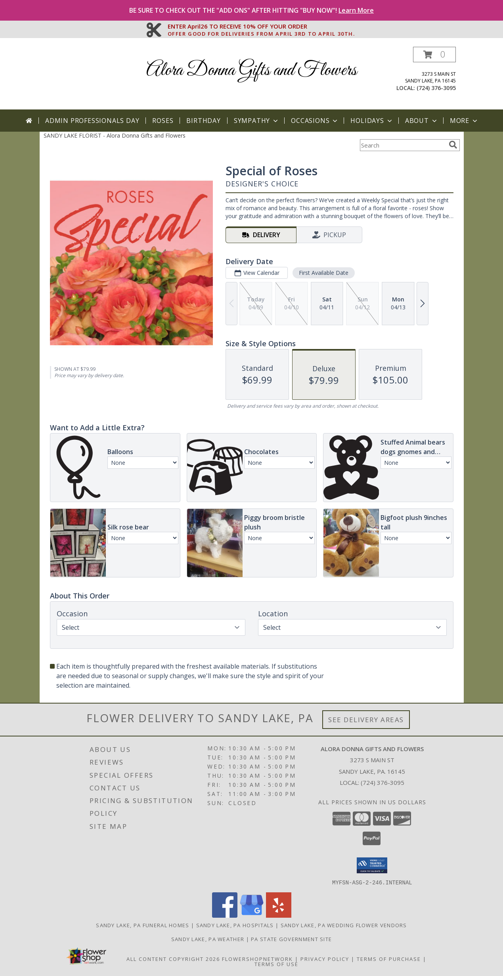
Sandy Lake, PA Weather (208, 938)
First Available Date (323, 272)
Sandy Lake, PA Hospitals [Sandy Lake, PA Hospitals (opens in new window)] (235, 924)
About (421, 120)
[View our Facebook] (224, 915)
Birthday (203, 120)
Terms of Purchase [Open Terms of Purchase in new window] (389, 958)
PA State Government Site (291, 938)
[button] (434, 54)
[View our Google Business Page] (251, 915)
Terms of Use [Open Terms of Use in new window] (276, 963)
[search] (453, 144)
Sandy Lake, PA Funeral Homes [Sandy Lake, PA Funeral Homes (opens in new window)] (142, 924)
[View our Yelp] (278, 915)
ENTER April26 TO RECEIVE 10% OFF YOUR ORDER (261, 26)
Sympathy (256, 120)
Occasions (315, 120)
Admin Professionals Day (92, 120)
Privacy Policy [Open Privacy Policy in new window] (324, 958)
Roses (162, 120)
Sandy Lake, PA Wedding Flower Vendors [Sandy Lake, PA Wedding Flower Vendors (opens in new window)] (344, 924)
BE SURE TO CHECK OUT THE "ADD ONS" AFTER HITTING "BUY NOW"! (251, 10)
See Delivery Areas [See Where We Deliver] (366, 719)
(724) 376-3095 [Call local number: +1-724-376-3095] (436, 88)
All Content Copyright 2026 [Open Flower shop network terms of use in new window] (173, 958)
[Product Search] (402, 145)
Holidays (371, 120)
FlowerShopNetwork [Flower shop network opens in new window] (257, 958)
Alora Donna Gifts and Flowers (251, 70)
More (464, 120)
